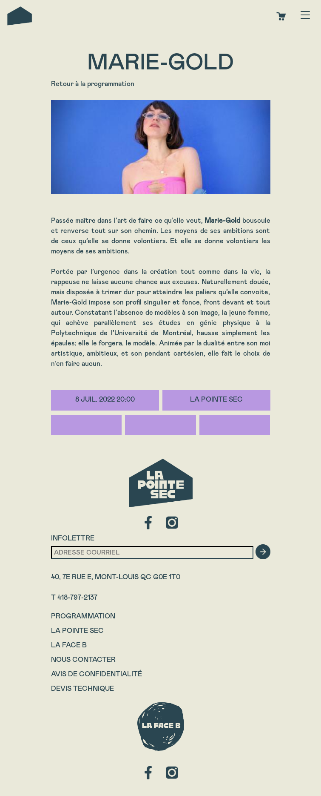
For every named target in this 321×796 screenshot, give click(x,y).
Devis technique (82, 688)
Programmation (83, 616)
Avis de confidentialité (96, 674)
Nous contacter (83, 659)
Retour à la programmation (92, 83)
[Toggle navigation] (305, 15)
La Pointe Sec (77, 630)
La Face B (69, 645)
